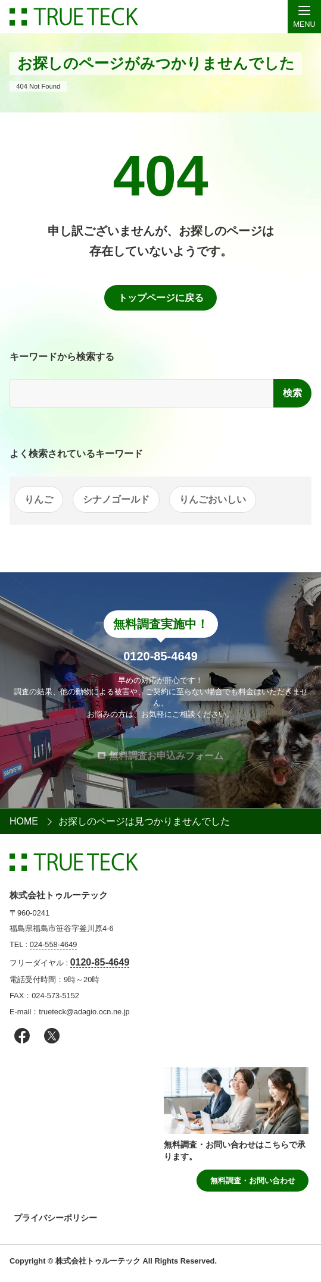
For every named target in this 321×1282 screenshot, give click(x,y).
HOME (24, 821)
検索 (292, 393)
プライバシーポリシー (55, 1218)
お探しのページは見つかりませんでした (144, 821)
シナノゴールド (116, 499)
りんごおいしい (212, 499)
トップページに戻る (161, 298)
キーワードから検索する (62, 357)
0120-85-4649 (100, 962)
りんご (38, 499)
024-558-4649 (53, 944)
